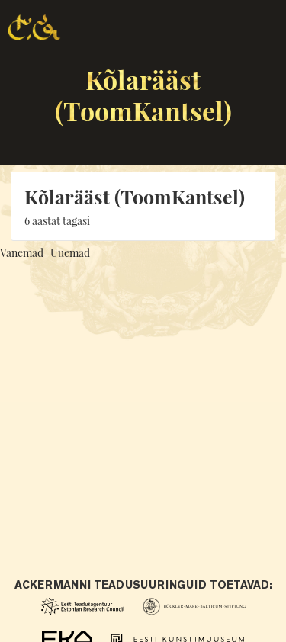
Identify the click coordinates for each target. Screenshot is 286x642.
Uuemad (70, 253)
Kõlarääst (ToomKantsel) (143, 95)
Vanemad (21, 253)
